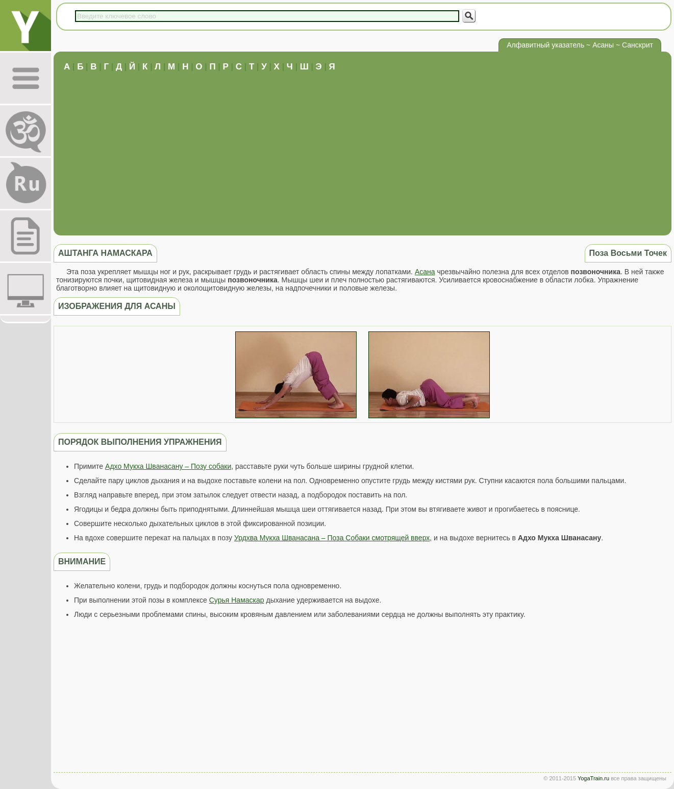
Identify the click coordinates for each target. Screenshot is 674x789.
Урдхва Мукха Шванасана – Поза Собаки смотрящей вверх (332, 538)
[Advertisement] (363, 148)
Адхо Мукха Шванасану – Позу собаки (168, 466)
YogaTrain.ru (593, 778)
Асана (425, 272)
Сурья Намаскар (236, 600)
